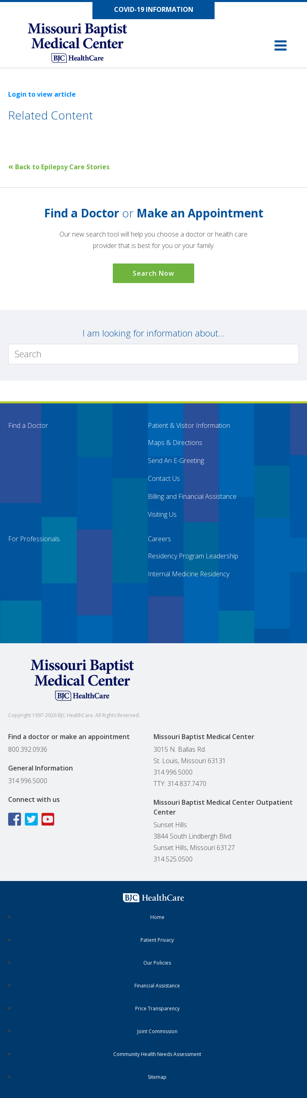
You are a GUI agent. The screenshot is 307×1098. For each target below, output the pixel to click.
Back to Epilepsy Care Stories (59, 166)
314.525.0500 (173, 858)
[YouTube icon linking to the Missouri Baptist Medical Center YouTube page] (49, 819)
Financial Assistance (157, 985)
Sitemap (157, 1077)
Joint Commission (157, 1031)
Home (157, 917)
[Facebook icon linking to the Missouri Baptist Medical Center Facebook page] (15, 819)
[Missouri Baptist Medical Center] (85, 44)
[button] (281, 45)
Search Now (153, 273)
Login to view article (42, 94)
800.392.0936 (27, 749)
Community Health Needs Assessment (157, 1054)
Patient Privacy (157, 939)
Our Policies (157, 962)
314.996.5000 (27, 780)
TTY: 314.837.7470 (180, 783)
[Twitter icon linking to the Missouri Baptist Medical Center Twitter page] (32, 819)
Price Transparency (157, 1008)
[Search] (153, 354)
